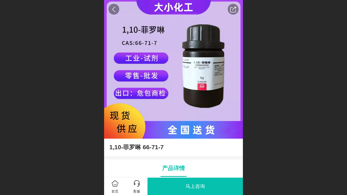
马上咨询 (195, 186)
